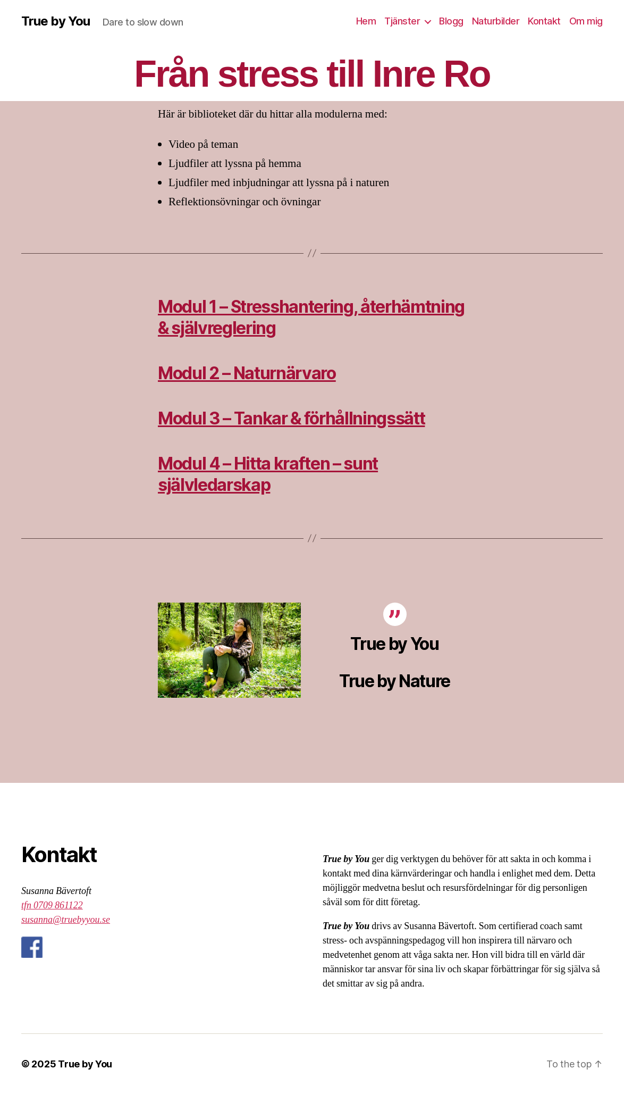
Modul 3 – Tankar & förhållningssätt (291, 418)
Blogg (451, 21)
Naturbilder (496, 21)
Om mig (586, 21)
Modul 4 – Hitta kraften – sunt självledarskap (268, 474)
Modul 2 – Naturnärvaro (247, 373)
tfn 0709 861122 (52, 905)
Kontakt (544, 21)
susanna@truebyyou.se (65, 920)
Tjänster (402, 21)
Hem (366, 21)
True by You (55, 21)
